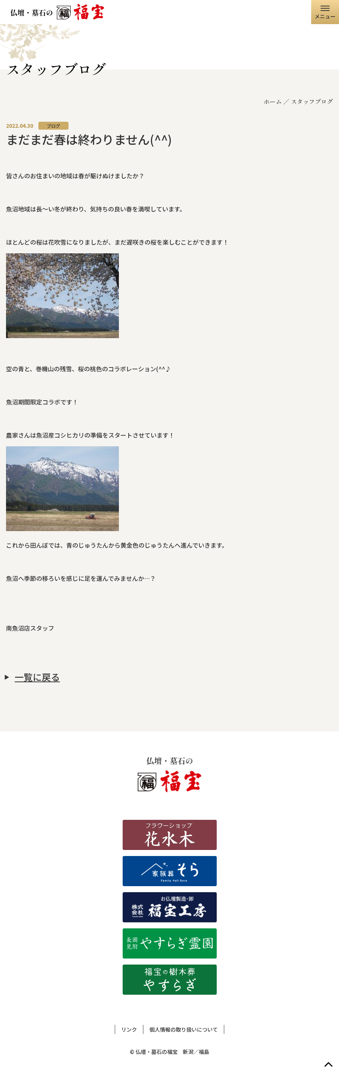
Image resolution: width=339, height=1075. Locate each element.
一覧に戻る (37, 676)
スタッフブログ (312, 101)
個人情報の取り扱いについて (183, 1029)
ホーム (273, 101)
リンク (129, 1029)
